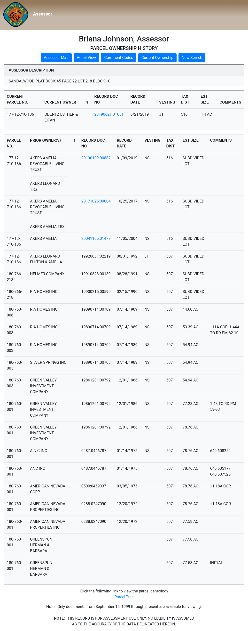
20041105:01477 (96, 238)
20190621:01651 (109, 114)
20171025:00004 (96, 201)
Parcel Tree (124, 597)
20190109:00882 (96, 158)
